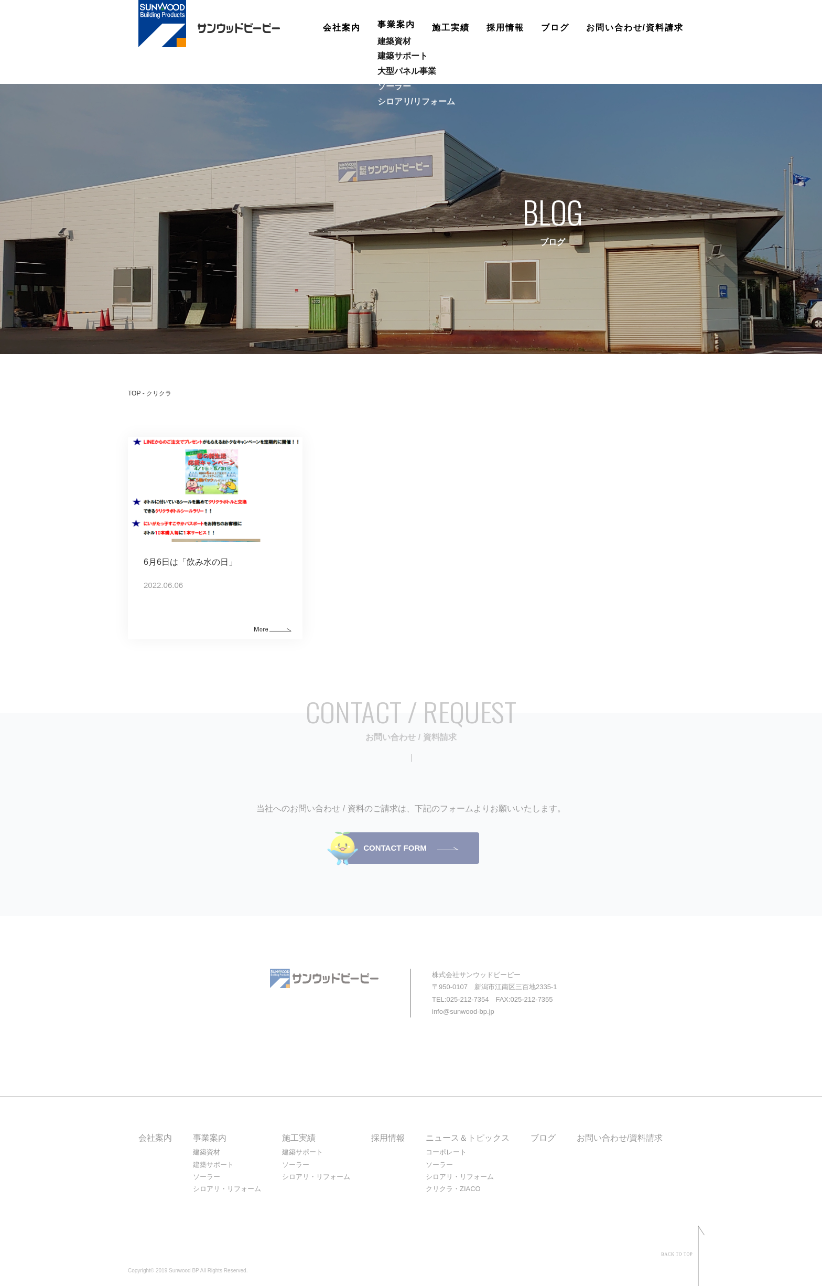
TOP (134, 393)
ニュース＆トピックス (468, 1137)
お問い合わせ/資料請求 (635, 27)
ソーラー (206, 1177)
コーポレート (446, 1152)
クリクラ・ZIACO (453, 1189)
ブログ (555, 27)
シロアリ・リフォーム (227, 1189)
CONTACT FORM (395, 847)
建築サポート (213, 1165)
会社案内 (342, 27)
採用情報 (505, 27)
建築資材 (206, 1152)
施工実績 (451, 27)
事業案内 (396, 27)
